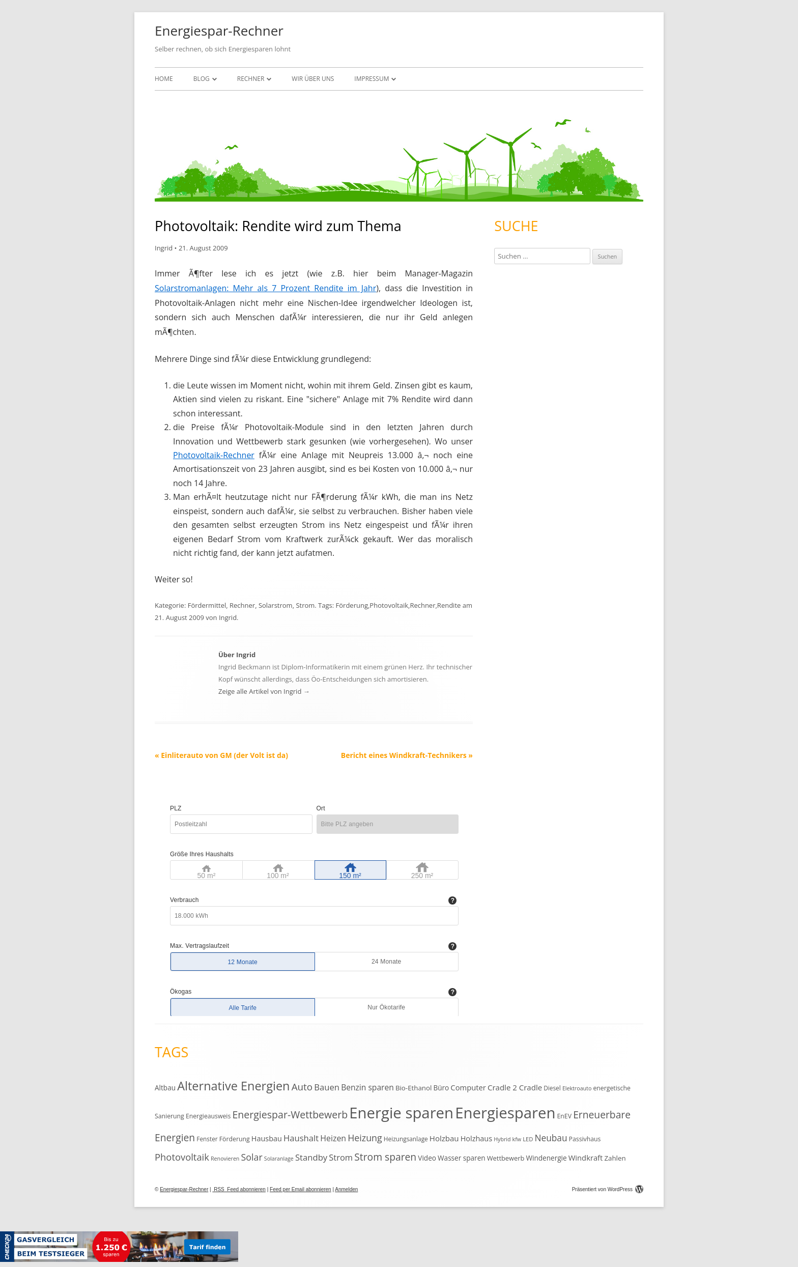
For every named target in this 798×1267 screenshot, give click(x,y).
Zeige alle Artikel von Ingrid (264, 691)
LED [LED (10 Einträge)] (528, 1139)
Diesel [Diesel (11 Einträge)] (552, 1088)
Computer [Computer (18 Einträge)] (468, 1087)
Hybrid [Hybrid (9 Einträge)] (502, 1139)
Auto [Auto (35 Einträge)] (302, 1086)
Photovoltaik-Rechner (213, 455)
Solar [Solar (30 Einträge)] (252, 1157)
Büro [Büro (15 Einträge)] (441, 1087)
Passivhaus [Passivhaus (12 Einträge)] (585, 1139)
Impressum (371, 78)
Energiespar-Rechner (219, 30)
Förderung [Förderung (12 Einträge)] (234, 1139)
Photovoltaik (388, 605)
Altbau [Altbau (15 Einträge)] (165, 1087)
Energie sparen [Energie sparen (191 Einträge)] (401, 1113)
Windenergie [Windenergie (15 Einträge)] (546, 1158)
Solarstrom (276, 605)
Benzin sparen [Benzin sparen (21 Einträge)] (367, 1087)
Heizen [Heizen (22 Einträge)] (333, 1138)
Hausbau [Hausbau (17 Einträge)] (266, 1138)
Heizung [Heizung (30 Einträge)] (365, 1138)
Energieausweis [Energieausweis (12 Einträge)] (208, 1116)
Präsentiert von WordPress (607, 1189)
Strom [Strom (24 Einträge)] (341, 1157)
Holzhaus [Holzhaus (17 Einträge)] (476, 1138)
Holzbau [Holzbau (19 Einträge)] (444, 1138)
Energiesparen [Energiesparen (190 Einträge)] (505, 1113)
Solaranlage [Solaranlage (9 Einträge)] (279, 1158)
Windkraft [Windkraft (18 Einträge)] (585, 1157)
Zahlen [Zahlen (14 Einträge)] (614, 1158)
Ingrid (164, 247)
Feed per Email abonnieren (300, 1189)
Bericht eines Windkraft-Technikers (407, 755)
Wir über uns (313, 78)
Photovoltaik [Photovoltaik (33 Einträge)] (182, 1156)
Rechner (251, 78)
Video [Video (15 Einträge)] (427, 1158)
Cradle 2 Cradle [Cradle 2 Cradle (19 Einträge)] (515, 1087)
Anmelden (346, 1189)
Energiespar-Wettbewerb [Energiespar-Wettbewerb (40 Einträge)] (290, 1114)
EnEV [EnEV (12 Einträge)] (564, 1116)
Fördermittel (207, 605)
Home (164, 78)
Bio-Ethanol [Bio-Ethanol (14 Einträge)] (413, 1087)
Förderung (352, 605)
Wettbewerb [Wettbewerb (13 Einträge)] (506, 1158)
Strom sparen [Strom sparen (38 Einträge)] (385, 1157)
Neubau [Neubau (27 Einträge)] (551, 1138)
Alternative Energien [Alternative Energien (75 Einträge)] (233, 1086)
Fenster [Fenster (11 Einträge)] (206, 1139)
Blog (201, 78)
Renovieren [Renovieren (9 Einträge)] (225, 1158)
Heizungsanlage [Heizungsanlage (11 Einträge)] (406, 1139)
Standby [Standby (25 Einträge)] (311, 1157)
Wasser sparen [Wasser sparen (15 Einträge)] (462, 1158)
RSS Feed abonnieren (239, 1189)
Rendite (449, 605)
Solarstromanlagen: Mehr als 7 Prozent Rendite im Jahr (265, 288)
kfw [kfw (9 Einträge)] (516, 1139)
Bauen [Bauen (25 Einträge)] (326, 1087)
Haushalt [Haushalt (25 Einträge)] (301, 1138)
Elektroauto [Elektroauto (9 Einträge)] (576, 1088)
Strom (305, 605)
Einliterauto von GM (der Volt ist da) (221, 755)
